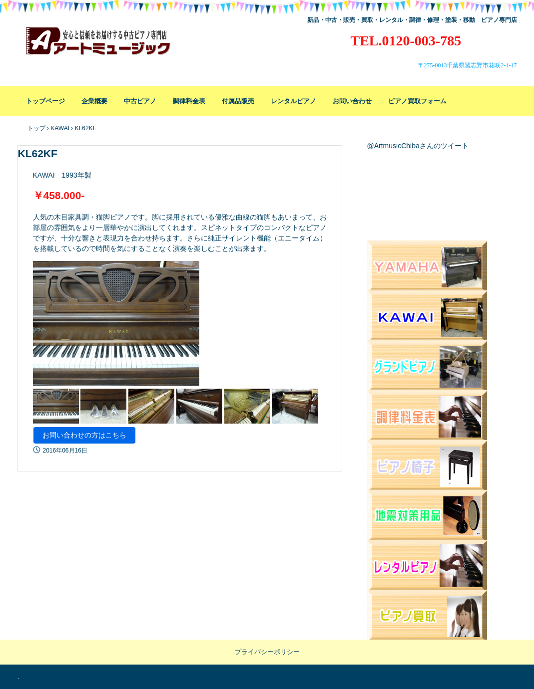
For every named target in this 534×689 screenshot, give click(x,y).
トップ (36, 128)
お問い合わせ (352, 101)
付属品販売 (238, 101)
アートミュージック (105, 44)
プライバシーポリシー (267, 652)
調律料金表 (189, 101)
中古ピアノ (140, 101)
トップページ (45, 101)
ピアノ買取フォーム (417, 101)
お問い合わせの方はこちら (84, 435)
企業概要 (94, 101)
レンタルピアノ (293, 101)
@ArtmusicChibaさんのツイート (418, 146)
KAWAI (59, 128)
